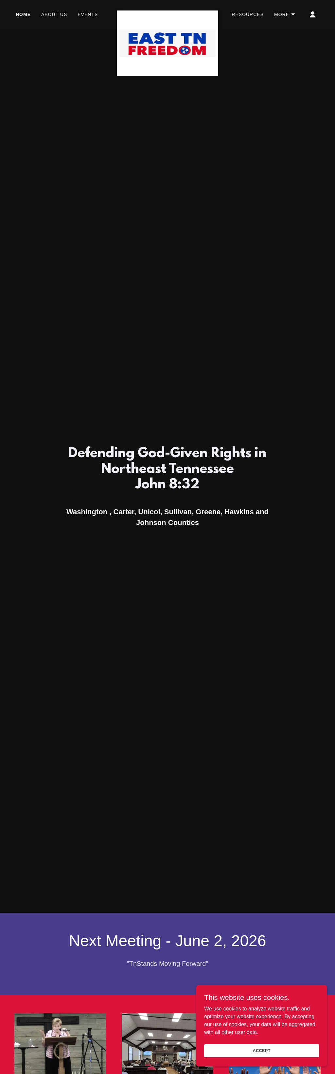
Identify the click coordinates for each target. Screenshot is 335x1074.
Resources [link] (248, 14)
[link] (167, 13)
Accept (262, 1050)
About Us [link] (54, 14)
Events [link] (88, 14)
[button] (285, 14)
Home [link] (23, 14)
